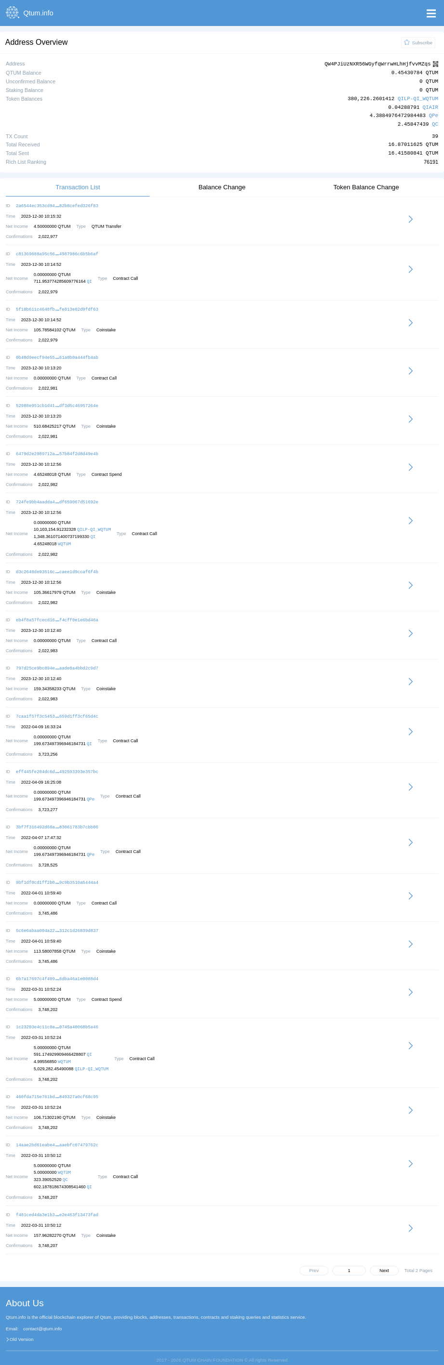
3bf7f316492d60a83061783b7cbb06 (57, 820)
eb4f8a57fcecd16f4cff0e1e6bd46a (57, 615)
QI (89, 280)
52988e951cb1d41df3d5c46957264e (57, 403)
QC (435, 124)
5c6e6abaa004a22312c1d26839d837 (57, 923)
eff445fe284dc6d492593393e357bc (57, 765)
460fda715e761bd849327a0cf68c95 (57, 1088)
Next (384, 1260)
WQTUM (64, 540)
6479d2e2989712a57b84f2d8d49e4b (57, 450)
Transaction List (77, 187)
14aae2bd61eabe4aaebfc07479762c (57, 1135)
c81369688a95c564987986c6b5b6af (57, 252)
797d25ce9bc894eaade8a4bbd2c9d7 (57, 663)
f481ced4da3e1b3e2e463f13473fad (57, 1205)
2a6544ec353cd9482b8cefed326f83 (57, 205)
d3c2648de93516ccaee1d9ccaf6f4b (57, 567)
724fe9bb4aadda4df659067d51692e (57, 498)
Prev (314, 1260)
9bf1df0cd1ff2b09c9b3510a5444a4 (57, 875)
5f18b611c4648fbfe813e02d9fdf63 (57, 307)
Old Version (22, 1329)
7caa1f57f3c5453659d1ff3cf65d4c (57, 711)
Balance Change (222, 187)
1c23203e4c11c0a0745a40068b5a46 (57, 1018)
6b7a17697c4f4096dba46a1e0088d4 (57, 971)
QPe (433, 115)
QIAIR (430, 107)
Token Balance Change (366, 187)
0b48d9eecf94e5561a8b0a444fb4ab (57, 355)
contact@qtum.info (42, 1318)
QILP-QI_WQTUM (418, 98)
